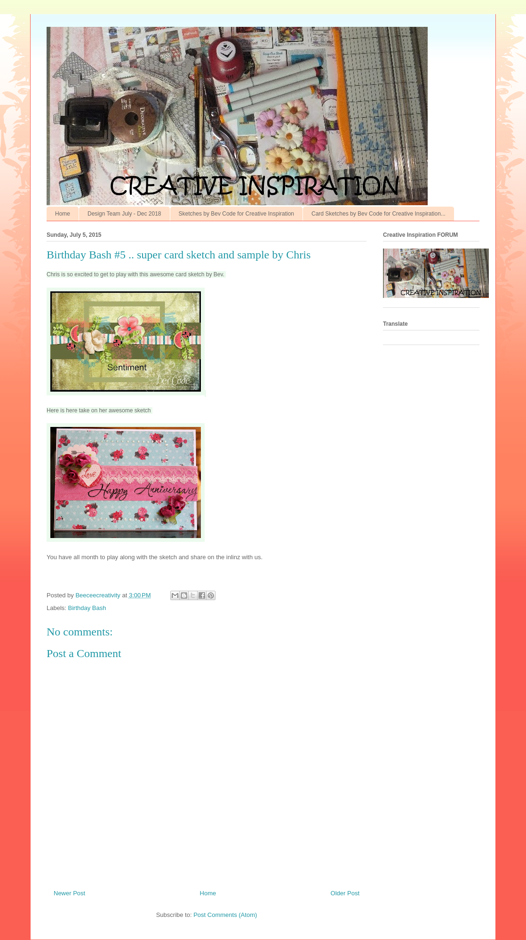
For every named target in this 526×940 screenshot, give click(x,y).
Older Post (345, 893)
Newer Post (69, 893)
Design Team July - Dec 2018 (124, 213)
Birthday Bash (87, 607)
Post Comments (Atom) (225, 914)
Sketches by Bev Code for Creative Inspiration (236, 213)
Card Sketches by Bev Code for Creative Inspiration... (378, 213)
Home (62, 213)
